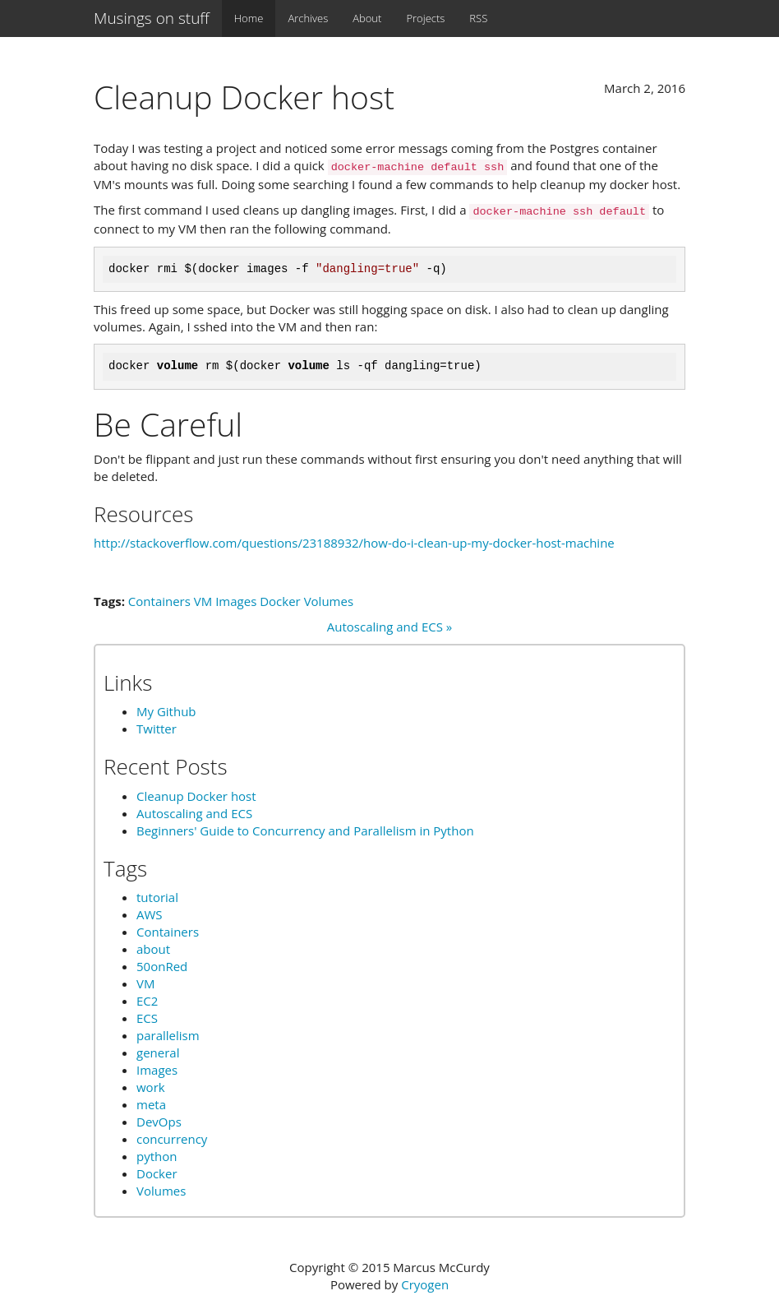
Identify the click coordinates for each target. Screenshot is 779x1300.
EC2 (147, 1000)
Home (249, 18)
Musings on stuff (152, 18)
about (153, 949)
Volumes (328, 601)
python (156, 1156)
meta (151, 1104)
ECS (147, 1018)
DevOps (159, 1121)
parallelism (168, 1035)
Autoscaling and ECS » (389, 626)
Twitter (156, 728)
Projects (425, 18)
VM (203, 601)
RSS (478, 18)
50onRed (161, 966)
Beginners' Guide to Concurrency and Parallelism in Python (305, 830)
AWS (149, 914)
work (150, 1087)
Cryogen (425, 1284)
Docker (280, 601)
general (157, 1052)
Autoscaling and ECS (194, 813)
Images (235, 601)
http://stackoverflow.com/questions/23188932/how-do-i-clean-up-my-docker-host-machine (354, 542)
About (367, 18)
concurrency (171, 1139)
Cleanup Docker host (196, 796)
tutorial (157, 897)
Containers (159, 601)
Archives (308, 18)
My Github (166, 711)
